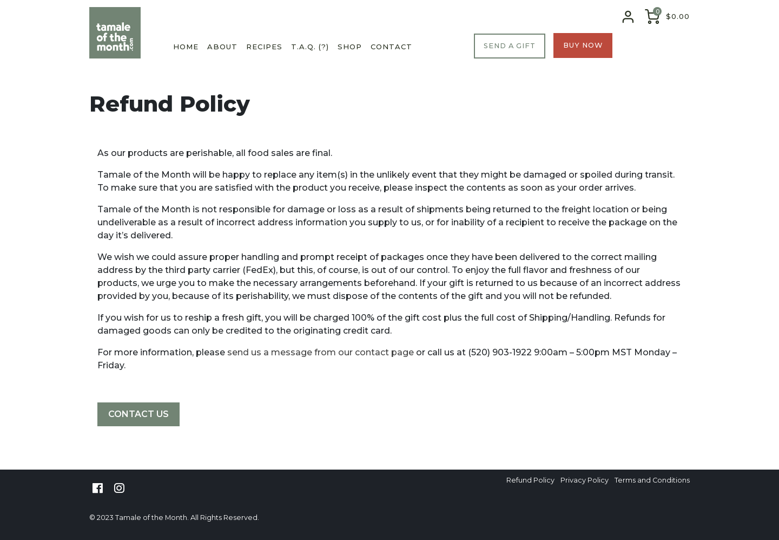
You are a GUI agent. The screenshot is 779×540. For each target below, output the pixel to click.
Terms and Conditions (652, 481)
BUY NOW (583, 45)
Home (186, 46)
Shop (350, 46)
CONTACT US (138, 414)
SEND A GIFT (510, 46)
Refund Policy (530, 481)
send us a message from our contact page (320, 352)
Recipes (264, 46)
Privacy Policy (584, 481)
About (222, 46)
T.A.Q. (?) (310, 46)
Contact (391, 46)
